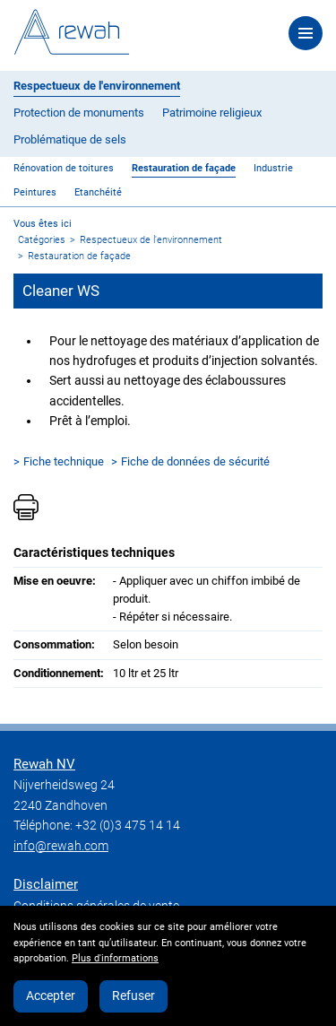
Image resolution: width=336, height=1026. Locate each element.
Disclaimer (45, 884)
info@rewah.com (60, 846)
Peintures (34, 192)
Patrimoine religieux (212, 112)
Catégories (41, 240)
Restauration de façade (184, 168)
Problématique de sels (69, 139)
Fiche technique (63, 461)
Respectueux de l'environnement (96, 85)
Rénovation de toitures (63, 168)
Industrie (273, 168)
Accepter (50, 995)
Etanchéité (98, 192)
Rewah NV (44, 764)
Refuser (133, 995)
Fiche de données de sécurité (195, 461)
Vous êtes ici (42, 224)
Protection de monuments (78, 112)
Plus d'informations (115, 958)
